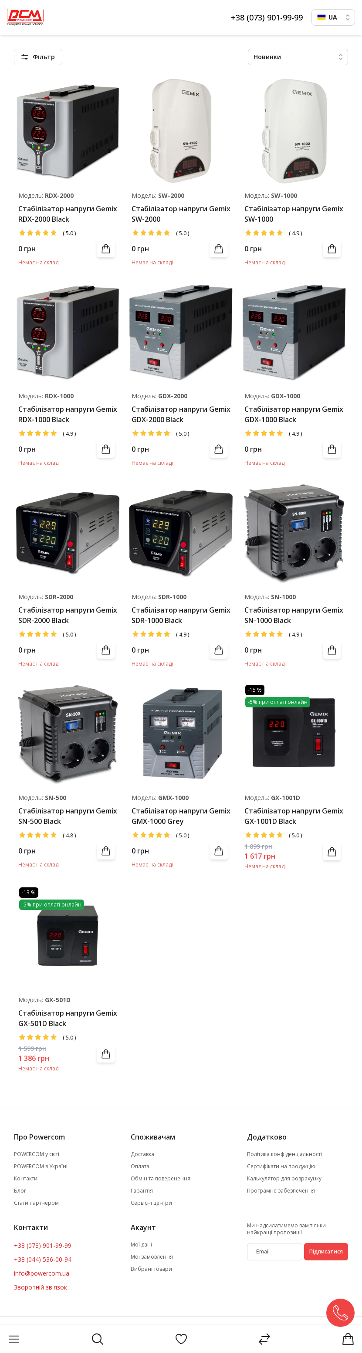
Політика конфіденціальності (284, 1154)
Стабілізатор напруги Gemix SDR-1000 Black (181, 615)
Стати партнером (36, 1203)
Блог (20, 1190)
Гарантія (142, 1190)
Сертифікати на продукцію (281, 1166)
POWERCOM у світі (36, 1154)
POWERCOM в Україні (41, 1166)
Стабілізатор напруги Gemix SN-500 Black (67, 816)
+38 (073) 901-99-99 (267, 17)
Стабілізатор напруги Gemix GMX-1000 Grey (181, 816)
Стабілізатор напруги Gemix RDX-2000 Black (67, 214)
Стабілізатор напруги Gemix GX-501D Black (67, 1018)
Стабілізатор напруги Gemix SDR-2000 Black (67, 615)
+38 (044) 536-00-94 (42, 1259)
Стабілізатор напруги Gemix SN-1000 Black (293, 615)
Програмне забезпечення (281, 1190)
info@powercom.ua (41, 1273)
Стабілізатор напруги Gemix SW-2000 (181, 214)
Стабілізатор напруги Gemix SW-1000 (293, 214)
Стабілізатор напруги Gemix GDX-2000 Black (181, 414)
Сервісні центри (151, 1203)
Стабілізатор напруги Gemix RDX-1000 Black (67, 414)
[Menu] (14, 1339)
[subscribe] (274, 1251)
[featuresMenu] (38, 57)
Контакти (25, 1178)
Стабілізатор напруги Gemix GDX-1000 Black (293, 414)
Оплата (140, 1166)
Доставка (142, 1154)
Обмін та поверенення (160, 1178)
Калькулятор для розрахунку (284, 1178)
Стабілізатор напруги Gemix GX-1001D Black (293, 816)
